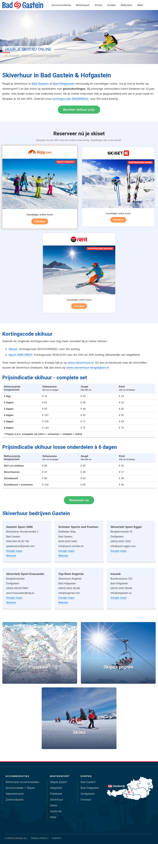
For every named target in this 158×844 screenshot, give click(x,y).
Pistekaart (56, 793)
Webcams (126, 5)
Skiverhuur (56, 799)
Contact (56, 838)
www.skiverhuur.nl (81, 362)
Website (11, 555)
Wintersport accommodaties (22, 782)
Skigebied (56, 787)
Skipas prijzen (58, 782)
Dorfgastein (88, 793)
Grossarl (86, 799)
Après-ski (55, 811)
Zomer (98, 5)
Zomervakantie (14, 799)
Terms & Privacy (40, 838)
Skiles (53, 805)
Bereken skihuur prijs (79, 109)
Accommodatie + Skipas (20, 787)
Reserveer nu (79, 500)
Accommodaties (61, 5)
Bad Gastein (40, 83)
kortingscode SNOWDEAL (70, 98)
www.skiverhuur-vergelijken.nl (87, 367)
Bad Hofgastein (64, 83)
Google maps (14, 550)
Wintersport (83, 5)
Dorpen (111, 5)
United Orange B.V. (17, 838)
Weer (140, 5)
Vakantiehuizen (15, 793)
